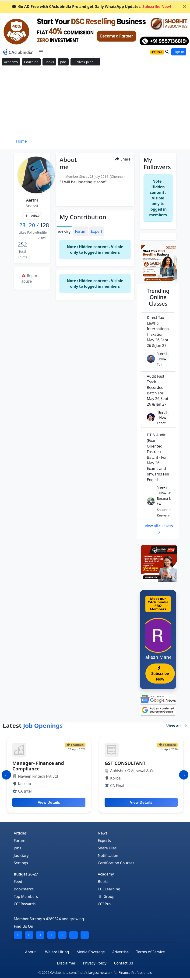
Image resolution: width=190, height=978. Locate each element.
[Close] (184, 6)
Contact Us (123, 963)
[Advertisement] (95, 102)
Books (49, 62)
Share (122, 159)
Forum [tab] (80, 231)
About (30, 951)
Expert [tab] (96, 231)
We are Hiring (57, 951)
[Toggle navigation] (41, 51)
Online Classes (158, 297)
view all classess (159, 528)
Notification (108, 855)
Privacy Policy (94, 963)
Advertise (120, 951)
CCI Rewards (25, 903)
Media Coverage (91, 951)
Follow (32, 216)
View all (176, 725)
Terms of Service (150, 951)
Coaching (31, 62)
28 (22, 225)
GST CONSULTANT (125, 763)
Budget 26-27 (26, 874)
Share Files (107, 848)
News (102, 833)
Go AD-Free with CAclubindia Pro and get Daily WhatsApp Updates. (91, 6)
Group (106, 896)
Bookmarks (24, 889)
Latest (33, 726)
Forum (19, 840)
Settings (21, 862)
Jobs (63, 62)
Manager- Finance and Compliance (38, 766)
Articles (20, 833)
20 (32, 225)
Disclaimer (66, 963)
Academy (11, 62)
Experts (104, 840)
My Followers (157, 163)
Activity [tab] (64, 231)
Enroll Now (162, 356)
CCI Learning (109, 889)
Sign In (178, 52)
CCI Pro (104, 903)
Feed (18, 881)
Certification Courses (116, 862)
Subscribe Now (160, 674)
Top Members (26, 896)
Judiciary (21, 855)
